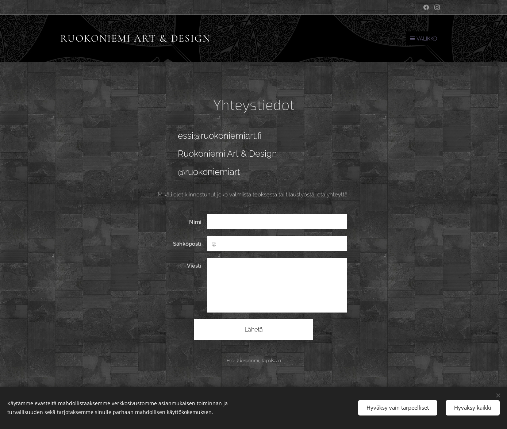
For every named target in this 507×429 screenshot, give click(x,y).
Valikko (423, 39)
